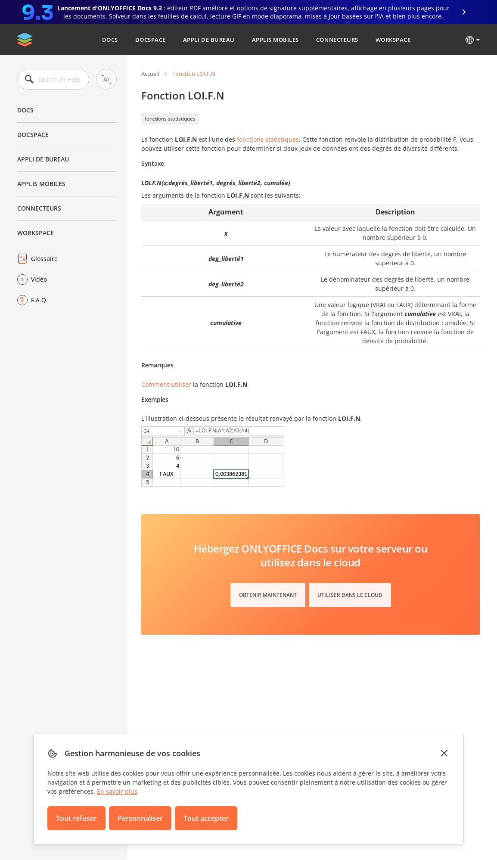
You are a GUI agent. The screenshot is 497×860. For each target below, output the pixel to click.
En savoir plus (117, 791)
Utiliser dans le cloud (349, 595)
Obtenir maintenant (268, 595)
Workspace (393, 39)
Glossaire (44, 259)
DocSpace (150, 39)
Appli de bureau (209, 39)
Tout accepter (206, 818)
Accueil (150, 74)
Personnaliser (140, 818)
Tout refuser (76, 818)
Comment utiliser (166, 384)
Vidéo (39, 279)
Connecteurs (337, 39)
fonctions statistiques (170, 118)
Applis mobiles (275, 39)
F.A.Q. (39, 300)
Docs (110, 39)
